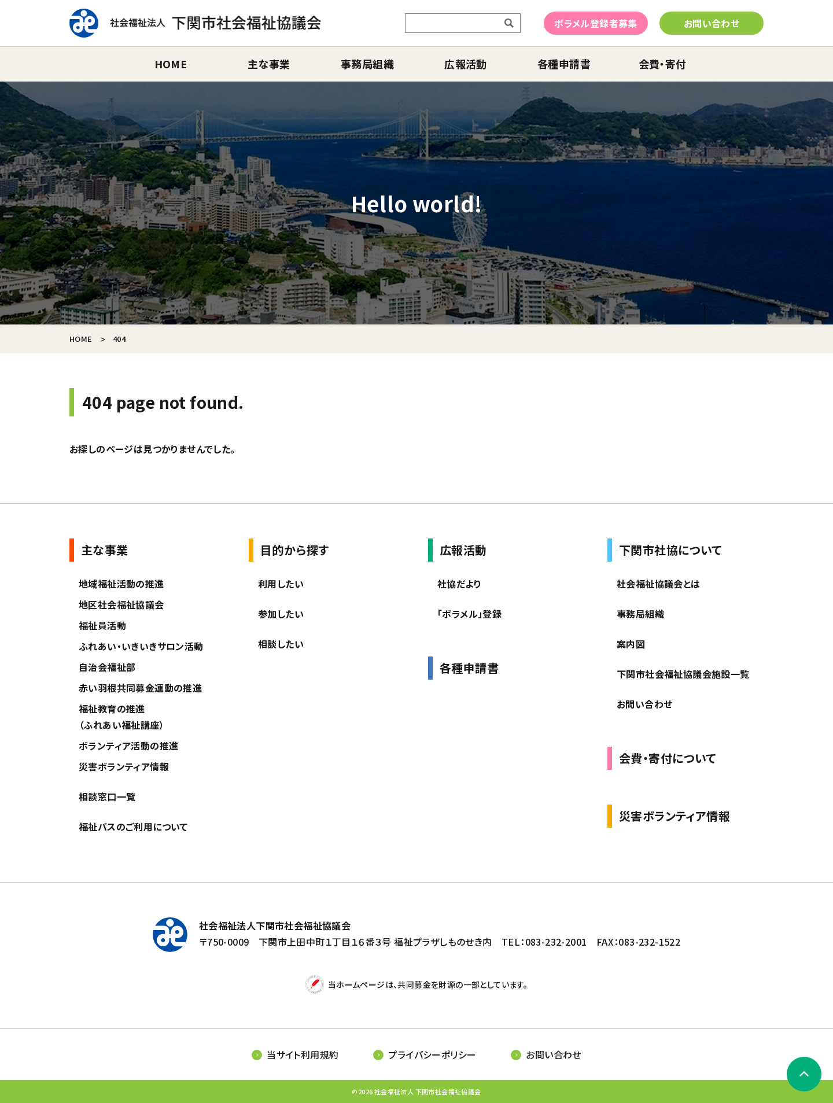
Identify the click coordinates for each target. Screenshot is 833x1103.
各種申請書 (564, 63)
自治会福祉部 (107, 667)
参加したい (281, 614)
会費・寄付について (667, 758)
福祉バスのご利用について (133, 826)
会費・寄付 (663, 63)
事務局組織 (367, 63)
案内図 (631, 644)
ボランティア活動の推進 (128, 745)
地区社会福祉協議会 (121, 604)
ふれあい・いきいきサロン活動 (141, 646)
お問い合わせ (711, 23)
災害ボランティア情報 (124, 766)
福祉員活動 (102, 625)
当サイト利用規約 (302, 1054)
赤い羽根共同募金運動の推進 (140, 688)
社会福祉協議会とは (659, 584)
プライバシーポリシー (432, 1054)
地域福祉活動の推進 (121, 584)
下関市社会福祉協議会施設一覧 (683, 674)
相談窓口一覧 (107, 796)
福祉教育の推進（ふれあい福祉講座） (121, 717)
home (170, 63)
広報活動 (465, 63)
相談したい (281, 644)
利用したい (281, 584)
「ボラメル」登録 (469, 614)
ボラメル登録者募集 (595, 23)
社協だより (459, 584)
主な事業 (269, 63)
